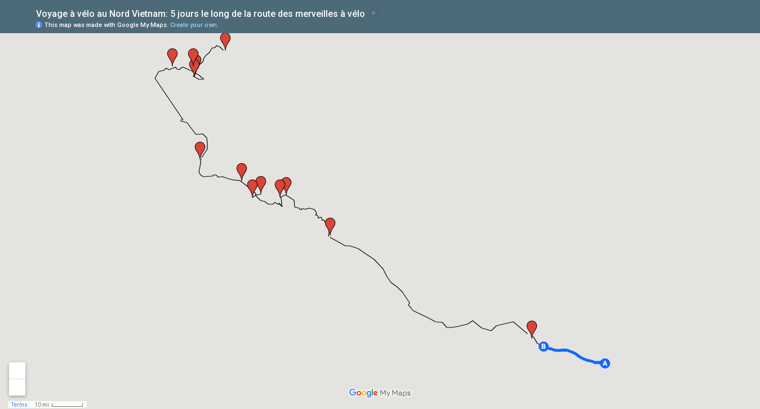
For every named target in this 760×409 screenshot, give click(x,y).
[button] (605, 363)
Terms (19, 405)
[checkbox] (373, 12)
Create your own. (194, 25)
